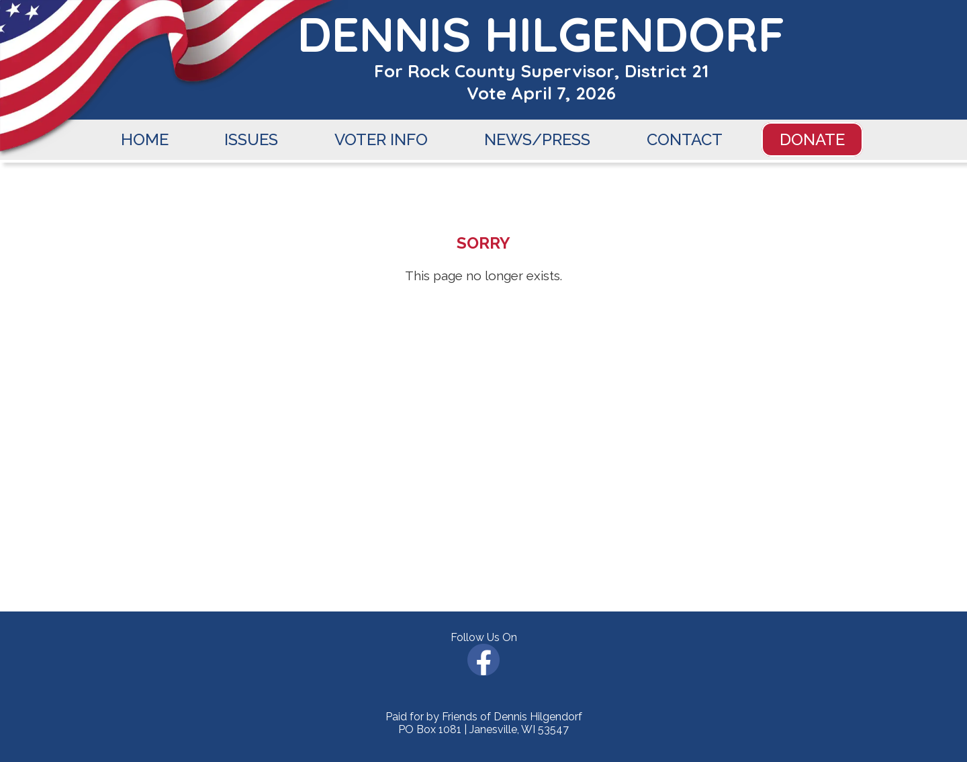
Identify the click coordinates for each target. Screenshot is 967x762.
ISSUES (251, 139)
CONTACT (685, 139)
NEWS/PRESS (537, 139)
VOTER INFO (381, 139)
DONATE (812, 139)
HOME (145, 139)
